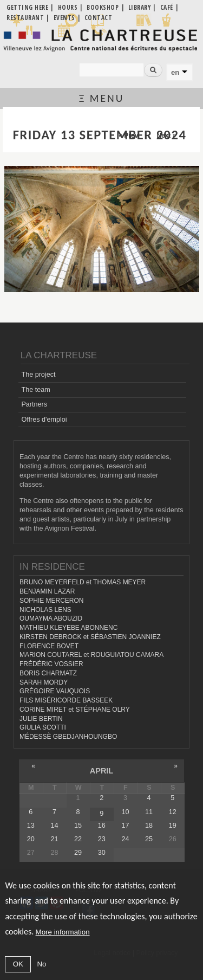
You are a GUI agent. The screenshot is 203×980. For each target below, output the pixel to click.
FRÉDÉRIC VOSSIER (51, 664)
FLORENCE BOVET (48, 646)
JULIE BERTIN (41, 719)
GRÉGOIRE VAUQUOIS (54, 691)
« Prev (128, 135)
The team (35, 390)
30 (102, 852)
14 (54, 825)
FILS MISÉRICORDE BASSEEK (66, 700)
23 (102, 839)
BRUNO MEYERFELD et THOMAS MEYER (82, 582)
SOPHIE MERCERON (51, 600)
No (41, 964)
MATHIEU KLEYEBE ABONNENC (68, 627)
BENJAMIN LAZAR (47, 591)
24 (125, 839)
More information (63, 932)
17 (125, 825)
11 (149, 812)
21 (54, 839)
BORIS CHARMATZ (48, 673)
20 (31, 839)
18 (149, 825)
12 (172, 812)
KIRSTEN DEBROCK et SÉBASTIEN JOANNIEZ (90, 637)
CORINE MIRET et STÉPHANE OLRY (74, 709)
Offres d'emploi (44, 419)
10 (125, 812)
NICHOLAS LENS (45, 610)
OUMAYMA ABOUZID (50, 618)
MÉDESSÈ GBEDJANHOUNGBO (68, 736)
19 (172, 825)
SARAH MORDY (43, 682)
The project (38, 374)
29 (78, 852)
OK (18, 964)
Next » (166, 135)
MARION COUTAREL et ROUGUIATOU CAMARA (91, 655)
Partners (34, 404)
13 (31, 825)
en (175, 72)
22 (78, 839)
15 (78, 825)
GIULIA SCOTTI (42, 727)
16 (102, 825)
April (101, 770)
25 (149, 839)
